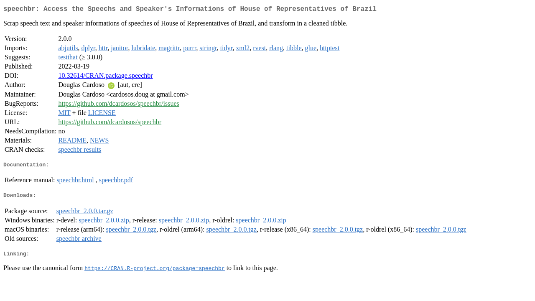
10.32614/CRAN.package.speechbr (105, 77)
